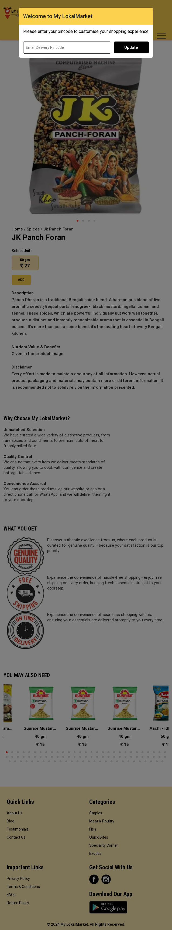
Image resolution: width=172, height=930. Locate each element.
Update (131, 47)
